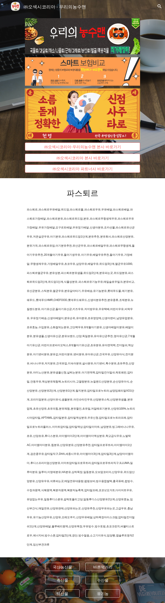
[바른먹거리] (102, 566)
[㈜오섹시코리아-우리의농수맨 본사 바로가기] (82, 146)
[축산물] (62, 580)
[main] (82, 192)
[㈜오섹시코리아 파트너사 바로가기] (82, 168)
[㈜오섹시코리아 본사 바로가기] (82, 157)
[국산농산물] (62, 566)
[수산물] (102, 580)
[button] (5, 6)
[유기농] (102, 593)
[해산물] (62, 593)
